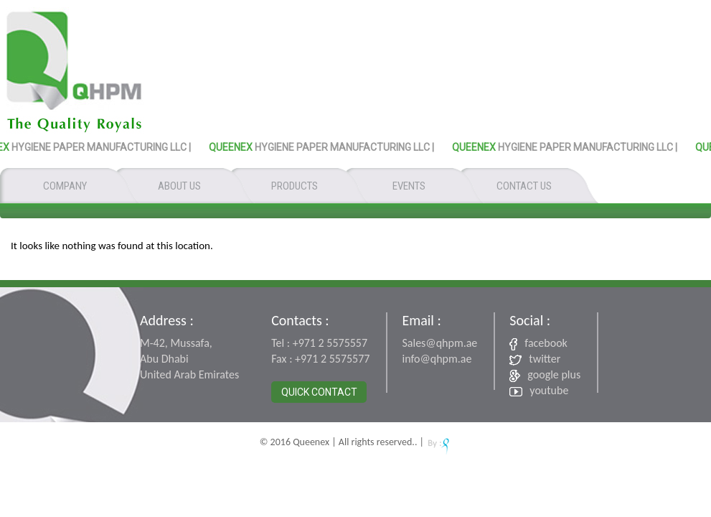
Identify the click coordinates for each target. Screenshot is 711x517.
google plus (544, 375)
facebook (538, 343)
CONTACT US (524, 186)
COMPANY (65, 186)
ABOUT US (179, 186)
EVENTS (408, 186)
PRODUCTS (294, 186)
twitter (534, 358)
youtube (538, 390)
